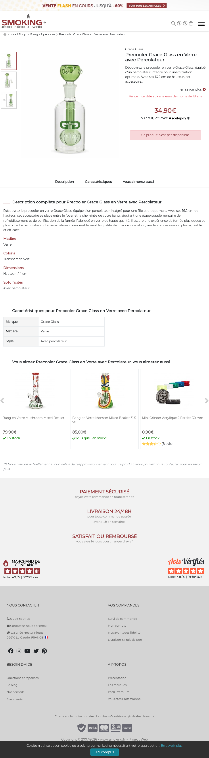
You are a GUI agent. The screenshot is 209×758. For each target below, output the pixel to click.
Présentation (117, 678)
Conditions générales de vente (132, 716)
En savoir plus (171, 746)
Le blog (12, 685)
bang (116, 216)
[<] (2, 400)
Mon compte (117, 625)
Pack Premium (119, 692)
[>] (207, 400)
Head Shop (18, 34)
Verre (45, 331)
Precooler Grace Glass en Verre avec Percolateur (92, 34)
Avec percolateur (54, 341)
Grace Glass (134, 49)
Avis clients (15, 699)
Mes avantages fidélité (124, 632)
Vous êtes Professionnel (125, 699)
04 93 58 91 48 (18, 618)
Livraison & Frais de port (125, 639)
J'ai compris (104, 752)
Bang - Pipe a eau (43, 34)
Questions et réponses (22, 678)
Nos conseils (15, 692)
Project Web (138, 739)
